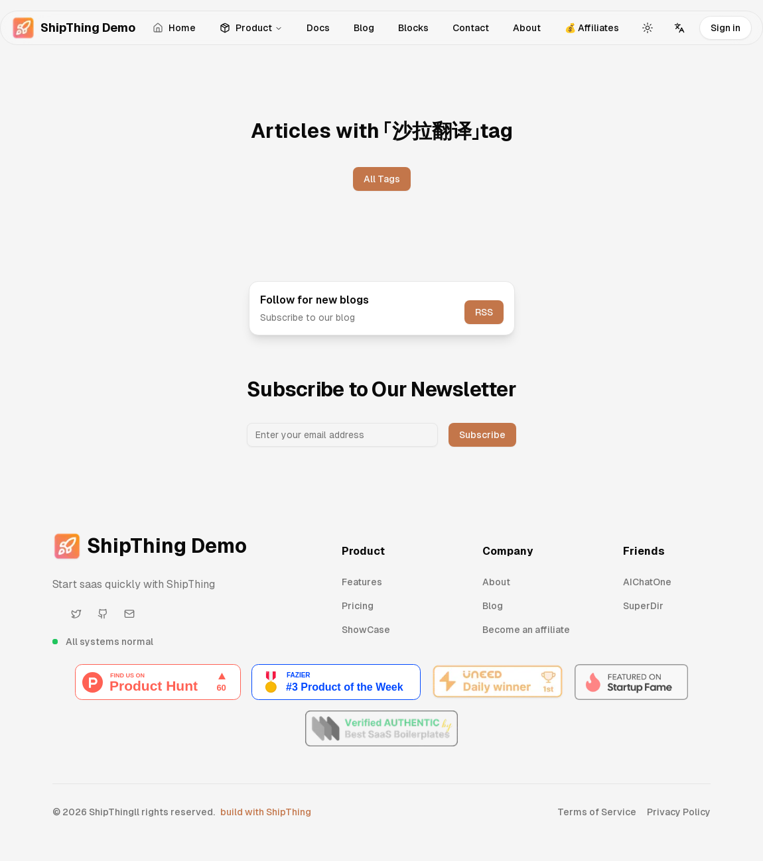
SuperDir (643, 606)
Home (174, 28)
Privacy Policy (679, 812)
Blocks (413, 28)
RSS (484, 312)
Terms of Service (596, 812)
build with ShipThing (265, 812)
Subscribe (482, 435)
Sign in (725, 28)
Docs (318, 28)
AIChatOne (647, 582)
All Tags (382, 179)
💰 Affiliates (592, 28)
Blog (364, 28)
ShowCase (366, 629)
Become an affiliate (526, 629)
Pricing (358, 606)
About (527, 28)
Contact (470, 28)
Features (362, 582)
